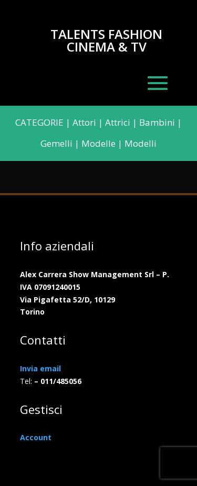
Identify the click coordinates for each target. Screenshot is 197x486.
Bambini (157, 122)
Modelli (141, 143)
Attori (84, 122)
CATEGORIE (39, 122)
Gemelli (56, 143)
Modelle (98, 143)
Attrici (117, 122)
